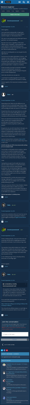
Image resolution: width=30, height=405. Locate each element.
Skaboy (10, 366)
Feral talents (9, 380)
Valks (8, 205)
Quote (6, 86)
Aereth (9, 389)
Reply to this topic (15, 14)
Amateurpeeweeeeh (7, 8)
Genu (8, 94)
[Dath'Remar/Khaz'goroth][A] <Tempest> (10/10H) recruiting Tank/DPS (17, 387)
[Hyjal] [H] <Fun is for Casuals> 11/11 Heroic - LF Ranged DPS (17, 364)
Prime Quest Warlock (11, 397)
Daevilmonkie (11, 373)
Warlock (26, 8)
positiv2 (10, 399)
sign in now (9, 326)
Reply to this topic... (9, 334)
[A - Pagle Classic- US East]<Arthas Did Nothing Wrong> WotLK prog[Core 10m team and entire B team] (17, 372)
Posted (8, 26)
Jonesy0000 (10, 381)
